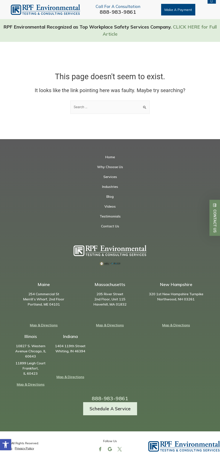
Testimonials (110, 216)
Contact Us (110, 226)
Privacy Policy (24, 448)
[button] (5, 444)
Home (110, 157)
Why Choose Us (110, 167)
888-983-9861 (118, 12)
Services (110, 177)
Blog (110, 196)
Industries (110, 186)
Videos (110, 206)
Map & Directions (44, 325)
